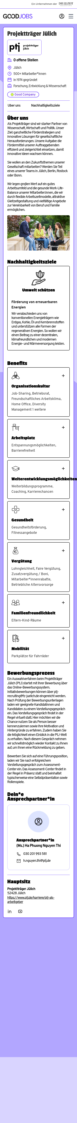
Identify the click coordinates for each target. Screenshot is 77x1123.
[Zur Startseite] (17, 16)
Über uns (14, 106)
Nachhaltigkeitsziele (45, 106)
